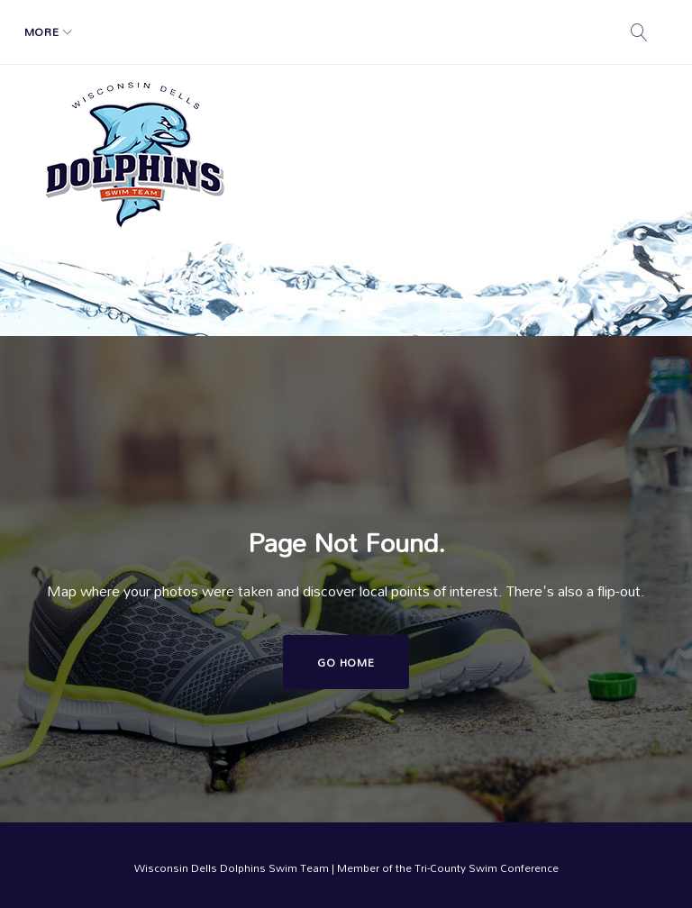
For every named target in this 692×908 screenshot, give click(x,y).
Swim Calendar (351, 31)
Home (52, 31)
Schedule (125, 31)
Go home (345, 662)
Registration (235, 31)
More (442, 31)
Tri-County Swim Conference (486, 867)
